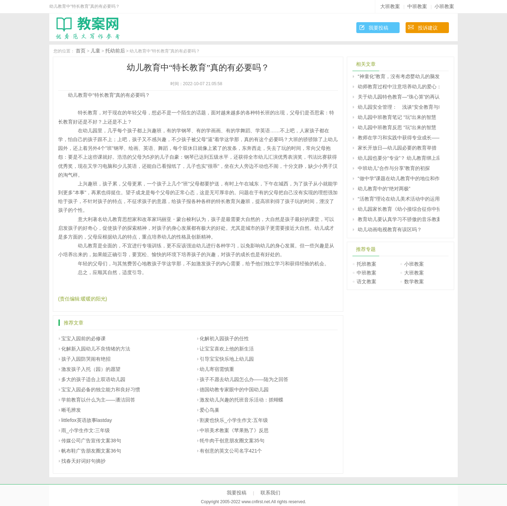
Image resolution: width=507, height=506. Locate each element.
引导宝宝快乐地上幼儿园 (227, 359)
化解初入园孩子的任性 (224, 338)
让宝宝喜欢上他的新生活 (227, 349)
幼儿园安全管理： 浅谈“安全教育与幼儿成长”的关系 (398, 107)
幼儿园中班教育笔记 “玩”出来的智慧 (397, 117)
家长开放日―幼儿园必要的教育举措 (397, 148)
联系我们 (270, 492)
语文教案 (366, 281)
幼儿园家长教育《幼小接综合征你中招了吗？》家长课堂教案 (398, 209)
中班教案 (417, 6)
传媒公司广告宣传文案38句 (91, 440)
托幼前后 (115, 50)
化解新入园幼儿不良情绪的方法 (95, 349)
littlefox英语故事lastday (86, 420)
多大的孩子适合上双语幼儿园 (93, 379)
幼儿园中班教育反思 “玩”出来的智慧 (397, 127)
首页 (81, 50)
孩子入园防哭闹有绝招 (86, 359)
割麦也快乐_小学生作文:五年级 (234, 420)
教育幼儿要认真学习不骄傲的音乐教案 (398, 219)
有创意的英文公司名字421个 (231, 451)
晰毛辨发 (71, 410)
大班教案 (390, 6)
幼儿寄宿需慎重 (217, 369)
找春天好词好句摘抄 (83, 461)
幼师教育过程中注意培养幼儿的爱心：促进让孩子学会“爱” (398, 86)
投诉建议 (428, 28)
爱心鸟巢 (209, 410)
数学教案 (414, 281)
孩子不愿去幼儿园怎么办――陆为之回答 (244, 379)
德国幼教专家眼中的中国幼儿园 (234, 389)
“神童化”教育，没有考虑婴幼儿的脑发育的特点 (398, 76)
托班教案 (366, 264)
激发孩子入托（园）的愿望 (90, 369)
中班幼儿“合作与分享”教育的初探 (394, 168)
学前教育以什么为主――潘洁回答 (98, 400)
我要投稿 (378, 28)
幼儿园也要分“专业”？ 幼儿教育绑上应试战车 (398, 158)
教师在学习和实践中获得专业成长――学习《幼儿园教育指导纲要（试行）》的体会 (398, 137)
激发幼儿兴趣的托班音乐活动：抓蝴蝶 (241, 400)
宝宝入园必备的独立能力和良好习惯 (100, 389)
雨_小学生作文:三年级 (85, 430)
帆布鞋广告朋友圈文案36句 (91, 451)
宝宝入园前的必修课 (83, 338)
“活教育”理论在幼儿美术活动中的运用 (398, 199)
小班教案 (444, 6)
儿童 (95, 50)
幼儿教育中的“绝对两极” (384, 188)
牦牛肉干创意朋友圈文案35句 (232, 440)
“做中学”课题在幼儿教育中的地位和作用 (398, 178)
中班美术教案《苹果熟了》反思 (234, 430)
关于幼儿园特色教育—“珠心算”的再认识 (398, 97)
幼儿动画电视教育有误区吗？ (390, 229)
